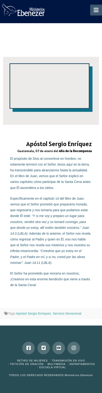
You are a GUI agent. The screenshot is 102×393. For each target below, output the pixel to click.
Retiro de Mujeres (32, 360)
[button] (96, 10)
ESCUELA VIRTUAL (52, 367)
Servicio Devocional (67, 313)
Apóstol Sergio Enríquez (33, 313)
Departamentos (82, 364)
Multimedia (56, 364)
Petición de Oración (27, 364)
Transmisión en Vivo (68, 360)
